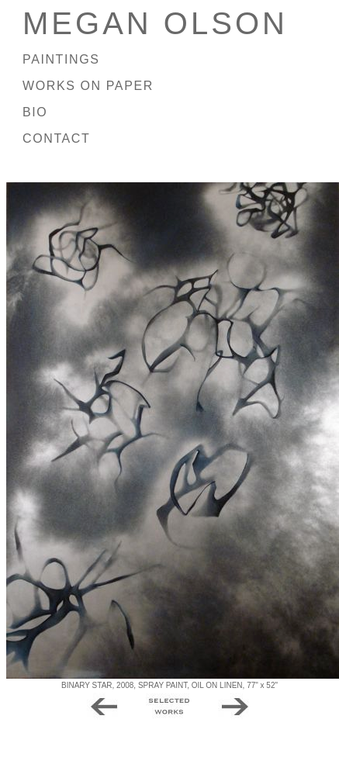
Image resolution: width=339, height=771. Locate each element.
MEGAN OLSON (155, 23)
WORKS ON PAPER (88, 85)
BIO (34, 112)
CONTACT (56, 138)
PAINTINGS (60, 59)
